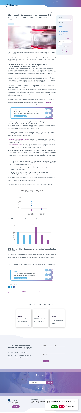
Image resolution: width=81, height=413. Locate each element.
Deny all (62, 406)
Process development (63, 31)
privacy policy (66, 46)
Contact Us (46, 361)
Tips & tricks (61, 34)
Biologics (61, 26)
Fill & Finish (61, 28)
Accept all (54, 406)
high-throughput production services (39, 262)
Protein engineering (63, 33)
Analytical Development (63, 24)
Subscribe (50, 382)
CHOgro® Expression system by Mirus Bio (18, 139)
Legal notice (37, 411)
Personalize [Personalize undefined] (70, 406)
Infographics (61, 29)
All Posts (24, 291)
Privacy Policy (42, 411)
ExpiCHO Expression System (15, 144)
